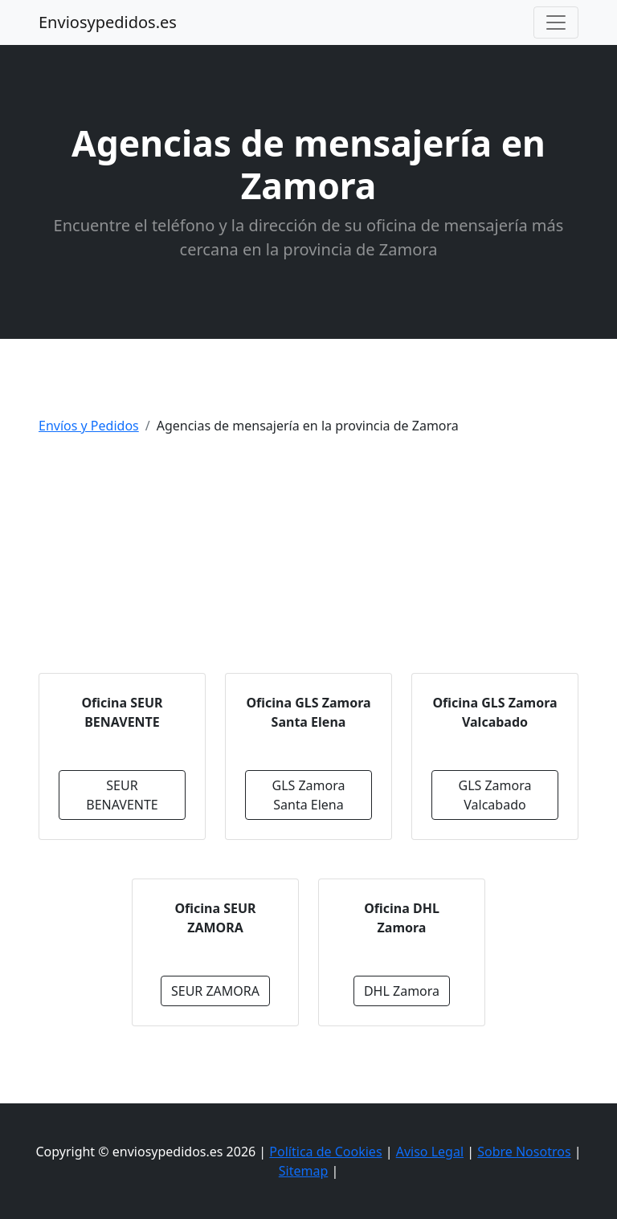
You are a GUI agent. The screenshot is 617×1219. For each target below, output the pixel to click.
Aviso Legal (430, 1151)
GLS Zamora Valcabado (494, 795)
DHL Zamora (401, 991)
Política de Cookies (325, 1151)
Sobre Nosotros (523, 1151)
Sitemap (304, 1171)
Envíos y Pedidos (89, 425)
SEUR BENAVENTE (122, 795)
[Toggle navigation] (555, 22)
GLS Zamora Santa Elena (308, 795)
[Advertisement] (308, 560)
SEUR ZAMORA (215, 991)
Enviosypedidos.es (108, 22)
